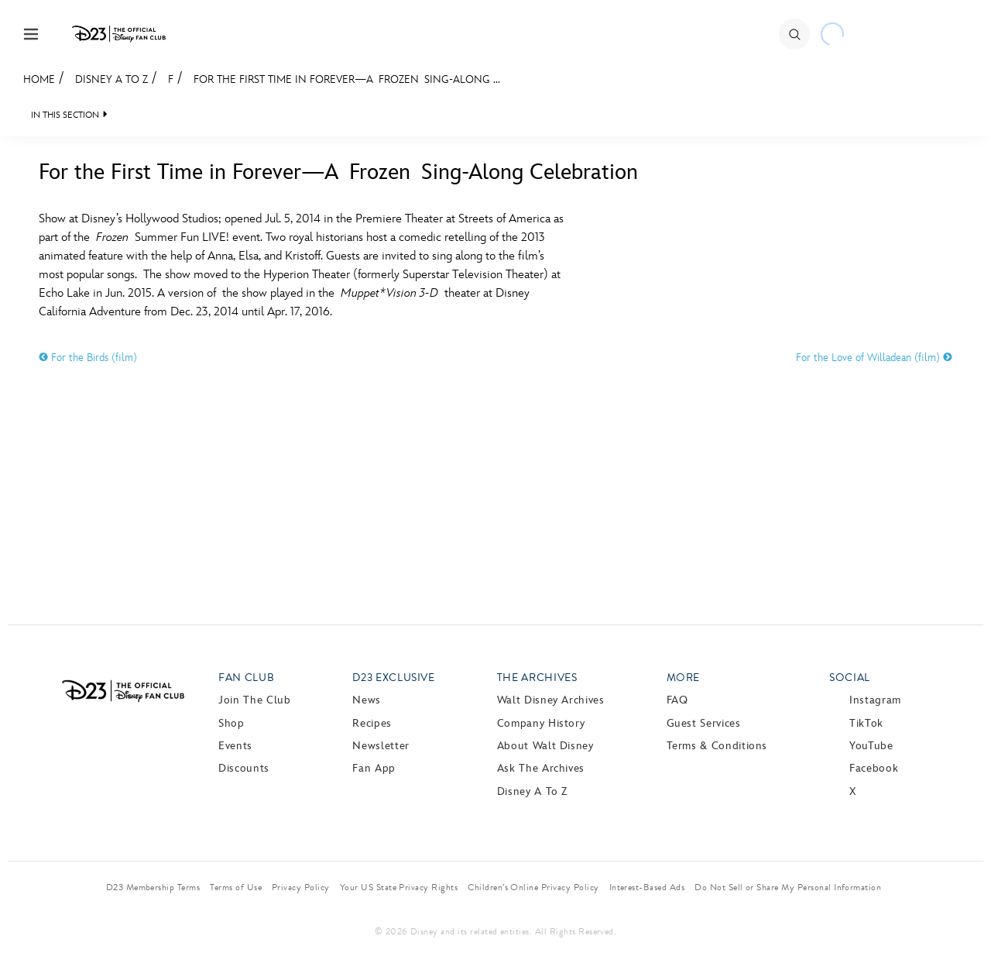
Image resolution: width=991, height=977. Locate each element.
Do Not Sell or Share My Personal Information (787, 887)
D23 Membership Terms (153, 887)
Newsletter (380, 745)
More (684, 677)
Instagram (875, 700)
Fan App (373, 768)
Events (235, 745)
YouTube (871, 745)
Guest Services (704, 723)
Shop (231, 723)
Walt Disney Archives (551, 700)
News (366, 700)
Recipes (371, 723)
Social (849, 677)
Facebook (873, 768)
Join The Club (254, 700)
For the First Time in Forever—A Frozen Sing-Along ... (347, 79)
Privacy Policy (301, 887)
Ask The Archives (541, 768)
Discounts (243, 768)
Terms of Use (236, 887)
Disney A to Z (111, 79)
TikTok (866, 723)
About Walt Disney (545, 745)
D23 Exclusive (393, 677)
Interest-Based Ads (647, 887)
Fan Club (246, 677)
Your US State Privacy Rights (399, 887)
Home (39, 79)
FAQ (677, 700)
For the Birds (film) (88, 357)
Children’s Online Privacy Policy (533, 887)
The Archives (537, 677)
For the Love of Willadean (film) (874, 357)
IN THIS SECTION (65, 115)
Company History (541, 723)
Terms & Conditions (717, 745)
